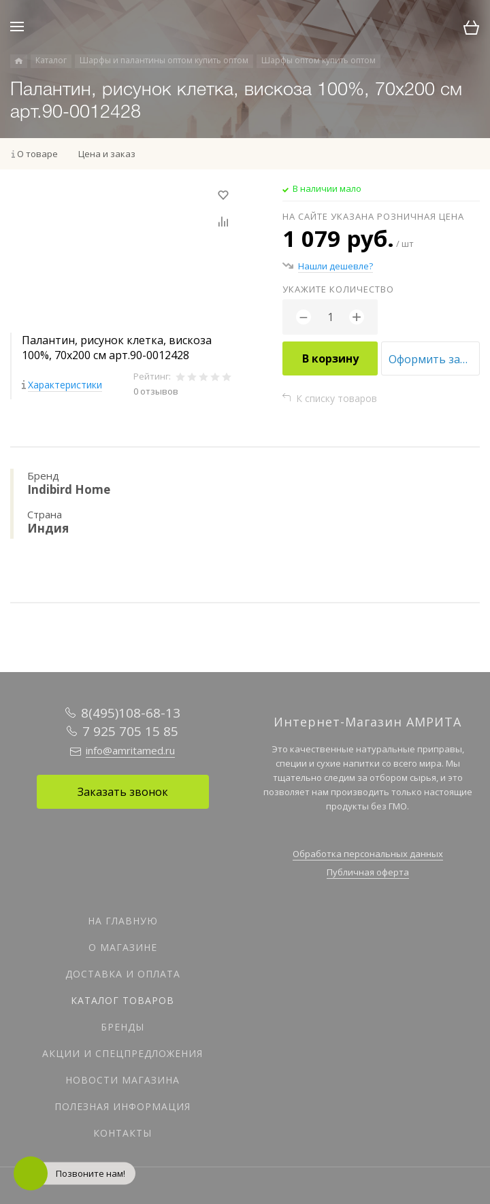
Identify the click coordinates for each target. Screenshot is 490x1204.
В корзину (330, 358)
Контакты (122, 1132)
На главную (123, 920)
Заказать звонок (123, 791)
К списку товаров (336, 398)
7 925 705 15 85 (130, 731)
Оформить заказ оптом (434, 359)
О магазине (122, 947)
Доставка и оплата (122, 973)
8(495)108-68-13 (130, 713)
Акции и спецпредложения (122, 1053)
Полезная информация (122, 1106)
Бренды (122, 1026)
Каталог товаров (122, 1000)
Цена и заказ (106, 153)
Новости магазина (122, 1079)
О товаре (37, 153)
